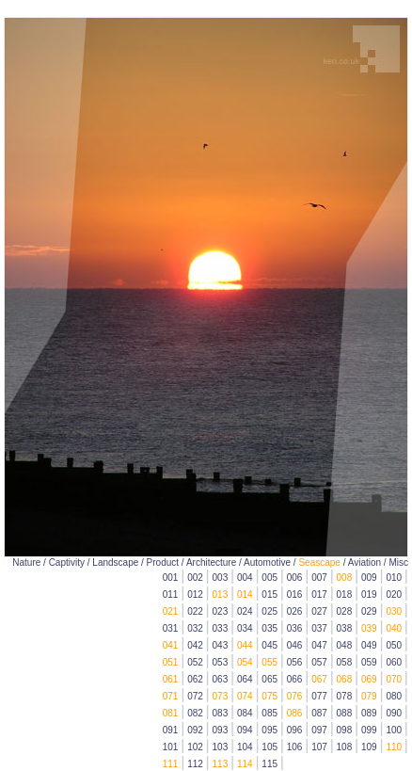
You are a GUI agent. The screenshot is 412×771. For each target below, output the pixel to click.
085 (269, 713)
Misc (398, 562)
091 (171, 730)
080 (394, 696)
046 (295, 645)
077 (319, 696)
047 (319, 645)
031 (171, 628)
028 (345, 611)
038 (345, 628)
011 (171, 594)
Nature (26, 562)
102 (195, 747)
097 (319, 730)
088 (345, 713)
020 (394, 594)
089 (369, 713)
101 (171, 747)
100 (394, 730)
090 (394, 713)
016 (295, 594)
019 (369, 594)
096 (295, 730)
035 (269, 628)
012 (195, 594)
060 (394, 662)
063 (221, 679)
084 (245, 713)
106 (295, 747)
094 (245, 730)
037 (319, 628)
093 (221, 730)
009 (369, 577)
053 (221, 662)
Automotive (267, 562)
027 (319, 611)
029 (369, 611)
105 (269, 747)
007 (319, 577)
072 (195, 696)
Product (163, 562)
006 (295, 577)
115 (269, 764)
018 (345, 594)
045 (269, 645)
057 (319, 662)
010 (394, 577)
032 (195, 628)
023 (221, 611)
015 (269, 594)
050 (394, 645)
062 (195, 679)
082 (195, 713)
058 (345, 662)
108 (345, 747)
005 (269, 577)
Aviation (364, 562)
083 (221, 713)
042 (195, 645)
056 (295, 662)
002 (195, 577)
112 (195, 764)
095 (269, 730)
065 (269, 679)
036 (295, 628)
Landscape (115, 562)
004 (245, 577)
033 (221, 628)
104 (245, 747)
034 (245, 628)
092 (195, 730)
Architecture (211, 562)
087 (319, 713)
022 (195, 611)
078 (345, 696)
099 (369, 730)
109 (369, 747)
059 (369, 662)
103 (221, 747)
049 (369, 645)
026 (295, 611)
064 (245, 679)
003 (221, 577)
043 (221, 645)
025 (269, 611)
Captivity (67, 562)
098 (345, 730)
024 (245, 611)
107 (319, 747)
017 (319, 594)
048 (345, 645)
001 (171, 577)
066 (295, 679)
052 (195, 662)
